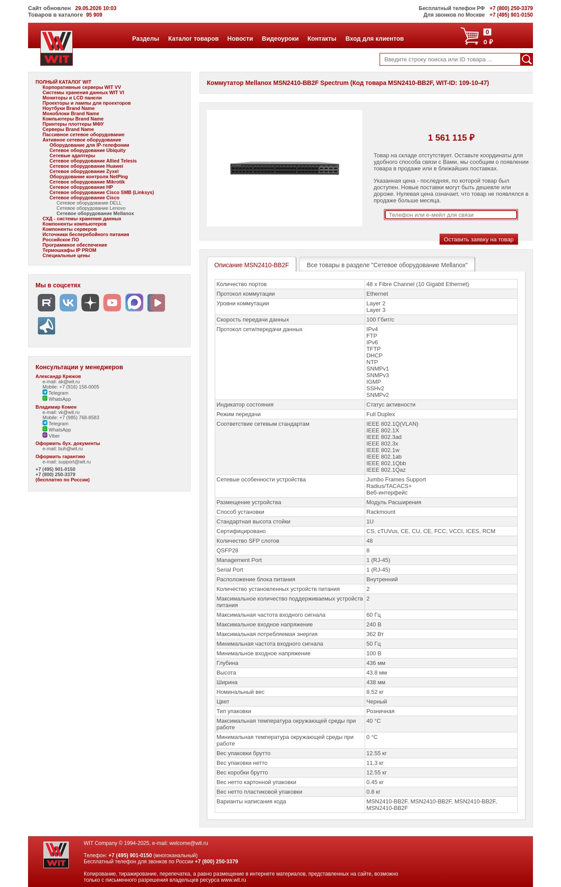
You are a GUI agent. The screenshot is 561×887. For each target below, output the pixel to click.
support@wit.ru (74, 461)
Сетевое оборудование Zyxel (84, 171)
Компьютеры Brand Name (73, 118)
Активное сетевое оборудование (82, 139)
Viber (51, 435)
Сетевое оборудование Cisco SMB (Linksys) (102, 192)
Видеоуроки (280, 38)
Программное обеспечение (75, 244)
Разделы (145, 38)
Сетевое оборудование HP (81, 187)
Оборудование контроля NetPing (89, 176)
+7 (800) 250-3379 (55, 474)
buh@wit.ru (70, 448)
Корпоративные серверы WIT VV (82, 87)
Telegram (55, 393)
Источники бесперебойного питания (86, 234)
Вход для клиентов (374, 38)
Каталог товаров (193, 38)
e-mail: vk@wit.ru (61, 412)
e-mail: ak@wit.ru (61, 381)
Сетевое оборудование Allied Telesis (93, 160)
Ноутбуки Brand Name (69, 108)
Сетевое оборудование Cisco (85, 197)
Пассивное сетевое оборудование (83, 134)
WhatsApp (57, 399)
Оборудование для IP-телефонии (89, 145)
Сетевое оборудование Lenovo (91, 208)
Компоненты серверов (70, 229)
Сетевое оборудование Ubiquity (88, 150)
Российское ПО (61, 239)
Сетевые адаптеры (72, 155)
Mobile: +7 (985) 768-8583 (71, 417)
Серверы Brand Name (68, 129)
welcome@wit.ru (188, 843)
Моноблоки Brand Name (71, 113)
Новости (240, 38)
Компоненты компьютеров (75, 223)
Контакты (322, 38)
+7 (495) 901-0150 (55, 469)
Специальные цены (66, 255)
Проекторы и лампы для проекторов (87, 103)
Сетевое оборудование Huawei (86, 166)
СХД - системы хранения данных (82, 218)
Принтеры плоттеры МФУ (73, 124)
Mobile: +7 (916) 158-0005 (71, 386)
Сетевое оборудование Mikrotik (87, 181)
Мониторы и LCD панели (72, 97)
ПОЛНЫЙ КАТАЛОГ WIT (64, 82)
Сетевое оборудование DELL (89, 202)
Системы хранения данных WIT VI (83, 92)
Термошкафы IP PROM (69, 250)
